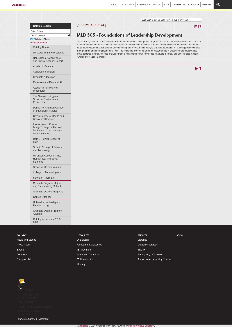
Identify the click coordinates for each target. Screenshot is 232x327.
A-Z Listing (83, 239)
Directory (22, 254)
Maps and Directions (88, 254)
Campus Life (178, 4)
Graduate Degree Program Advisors (47, 212)
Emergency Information (150, 254)
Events (20, 249)
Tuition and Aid (85, 259)
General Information (44, 71)
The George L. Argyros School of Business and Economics (46, 99)
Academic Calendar (43, 66)
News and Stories (26, 239)
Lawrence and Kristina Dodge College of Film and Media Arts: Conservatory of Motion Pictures (48, 129)
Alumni (157, 4)
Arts (166, 4)
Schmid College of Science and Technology (47, 149)
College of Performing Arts (47, 172)
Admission (143, 4)
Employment (84, 249)
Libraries (142, 239)
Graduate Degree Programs (48, 191)
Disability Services (148, 244)
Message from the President (48, 52)
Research (193, 4)
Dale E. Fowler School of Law (46, 140)
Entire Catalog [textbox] (37, 31)
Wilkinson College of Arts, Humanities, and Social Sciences (47, 158)
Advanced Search (38, 42)
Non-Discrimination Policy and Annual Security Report (48, 59)
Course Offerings (42, 197)
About (114, 4)
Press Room (23, 244)
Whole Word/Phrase (42, 39)
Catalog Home (41, 47)
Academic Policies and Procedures (45, 89)
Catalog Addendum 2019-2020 (47, 221)
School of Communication (47, 167)
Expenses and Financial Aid (48, 82)
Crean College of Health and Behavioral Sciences (48, 117)
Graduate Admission (44, 77)
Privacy (81, 264)
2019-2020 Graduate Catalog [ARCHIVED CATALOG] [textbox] (165, 20)
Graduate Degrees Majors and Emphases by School (47, 185)
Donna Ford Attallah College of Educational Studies (48, 109)
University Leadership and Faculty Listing (47, 204)
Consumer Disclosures (89, 244)
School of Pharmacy (44, 177)
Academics (19, 4)
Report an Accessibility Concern (155, 259)
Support (206, 4)
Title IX (141, 249)
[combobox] (171, 20)
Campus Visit (24, 259)
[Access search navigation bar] (218, 4)
